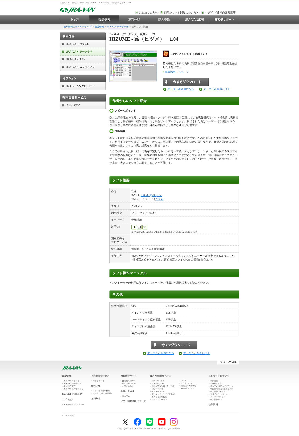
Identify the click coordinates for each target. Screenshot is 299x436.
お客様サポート (224, 19)
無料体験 (134, 19)
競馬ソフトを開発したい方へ (181, 12)
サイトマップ (69, 415)
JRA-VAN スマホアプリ (73, 389)
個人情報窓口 (216, 399)
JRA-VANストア (188, 388)
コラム (184, 380)
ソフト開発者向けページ (133, 401)
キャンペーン (186, 383)
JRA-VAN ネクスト (71, 381)
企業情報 (213, 404)
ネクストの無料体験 (101, 391)
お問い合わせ (128, 386)
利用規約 (214, 381)
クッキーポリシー (218, 397)
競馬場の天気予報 (188, 386)
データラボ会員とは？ (216, 89)
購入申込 (164, 19)
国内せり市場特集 (159, 397)
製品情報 (104, 19)
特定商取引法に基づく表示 (221, 389)
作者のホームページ (177, 72)
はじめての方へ (148, 12)
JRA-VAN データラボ (118, 26)
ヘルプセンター (129, 383)
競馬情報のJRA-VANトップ (78, 26)
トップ (74, 19)
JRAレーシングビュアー (73, 404)
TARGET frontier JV (72, 394)
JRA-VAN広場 (194, 19)
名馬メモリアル (158, 391)
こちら (159, 199)
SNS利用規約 (215, 383)
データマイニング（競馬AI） (164, 394)
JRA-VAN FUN (158, 381)
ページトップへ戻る (228, 362)
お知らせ (95, 398)
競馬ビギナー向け (159, 399)
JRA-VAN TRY (69, 386)
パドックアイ (98, 381)
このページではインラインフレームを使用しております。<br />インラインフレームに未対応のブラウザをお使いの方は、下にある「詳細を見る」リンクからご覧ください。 (221, 13)
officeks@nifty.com (151, 195)
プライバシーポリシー (219, 394)
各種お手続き (127, 391)
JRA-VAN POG (158, 383)
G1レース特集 (157, 389)
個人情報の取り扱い (218, 391)
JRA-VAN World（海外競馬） (164, 386)
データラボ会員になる (180, 89)
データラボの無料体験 (102, 393)
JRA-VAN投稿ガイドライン (222, 386)
